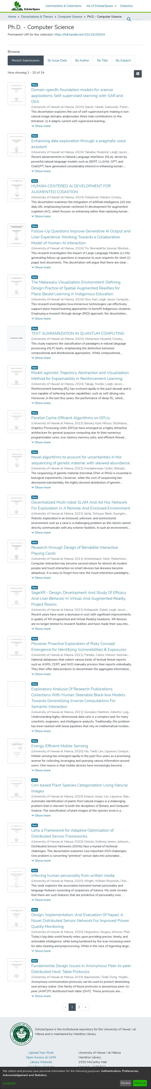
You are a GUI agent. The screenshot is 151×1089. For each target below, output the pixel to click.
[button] (128, 19)
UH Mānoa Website (41, 1067)
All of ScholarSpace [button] (99, 6)
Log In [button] (137, 19)
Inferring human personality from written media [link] (73, 875)
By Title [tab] (102, 60)
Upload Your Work (41, 1053)
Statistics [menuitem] (126, 6)
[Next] (85, 1007)
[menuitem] (101, 6)
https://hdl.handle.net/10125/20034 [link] (79, 34)
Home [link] (12, 17)
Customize (9, 1083)
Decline (125, 1083)
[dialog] (75, 1078)
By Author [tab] (82, 60)
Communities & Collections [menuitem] (63, 6)
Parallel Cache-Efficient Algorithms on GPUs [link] (70, 418)
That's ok (140, 1083)
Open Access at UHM (41, 1057)
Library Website (41, 1062)
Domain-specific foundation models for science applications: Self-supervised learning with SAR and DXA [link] (77, 95)
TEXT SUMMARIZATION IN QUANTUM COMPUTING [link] (77, 333)
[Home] (24, 6)
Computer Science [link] (70, 17)
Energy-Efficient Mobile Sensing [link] (59, 746)
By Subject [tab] (123, 60)
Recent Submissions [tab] (26, 60)
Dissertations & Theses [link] (37, 17)
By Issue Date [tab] (57, 60)
